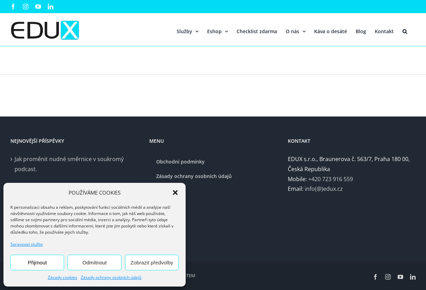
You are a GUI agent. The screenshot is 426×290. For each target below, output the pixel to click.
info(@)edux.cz (324, 189)
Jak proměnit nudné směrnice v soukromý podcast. (69, 164)
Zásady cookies (62, 277)
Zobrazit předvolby (152, 262)
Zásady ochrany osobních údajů (111, 277)
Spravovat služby (26, 244)
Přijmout (37, 262)
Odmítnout (94, 262)
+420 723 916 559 (330, 179)
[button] (175, 192)
